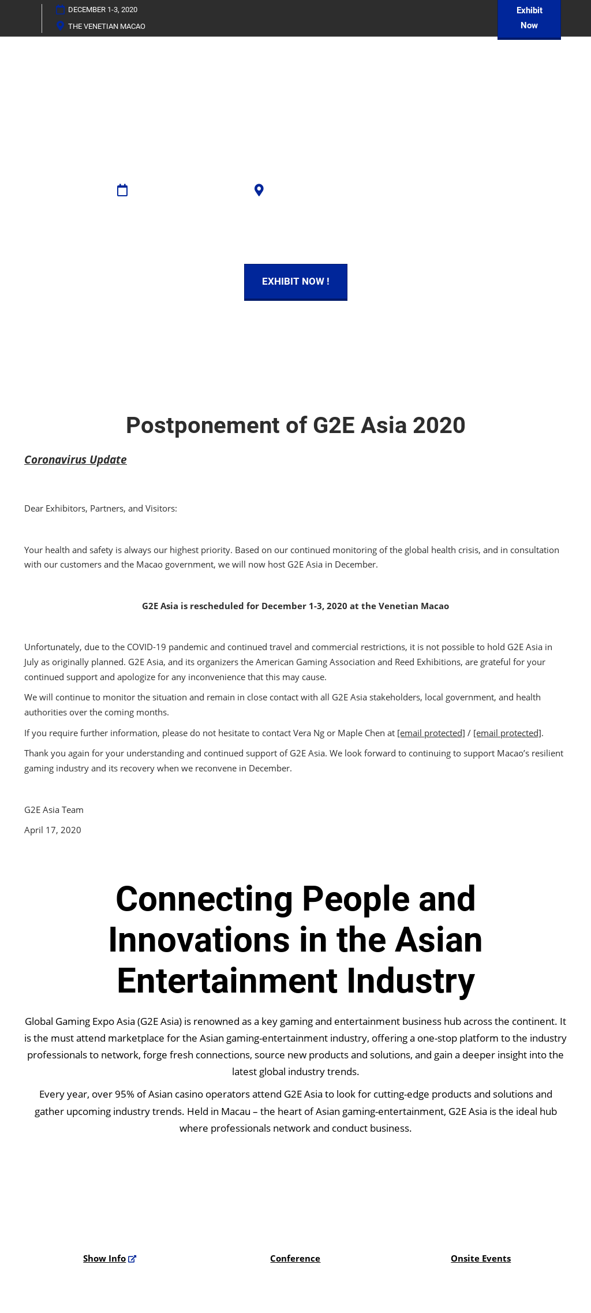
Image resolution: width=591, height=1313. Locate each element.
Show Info (104, 1258)
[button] (295, 281)
